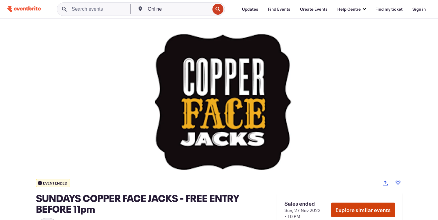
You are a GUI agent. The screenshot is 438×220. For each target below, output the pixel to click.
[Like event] (398, 182)
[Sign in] (419, 9)
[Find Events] (279, 9)
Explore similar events (363, 210)
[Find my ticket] (389, 9)
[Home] (24, 9)
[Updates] (250, 9)
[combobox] (178, 9)
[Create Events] (313, 9)
